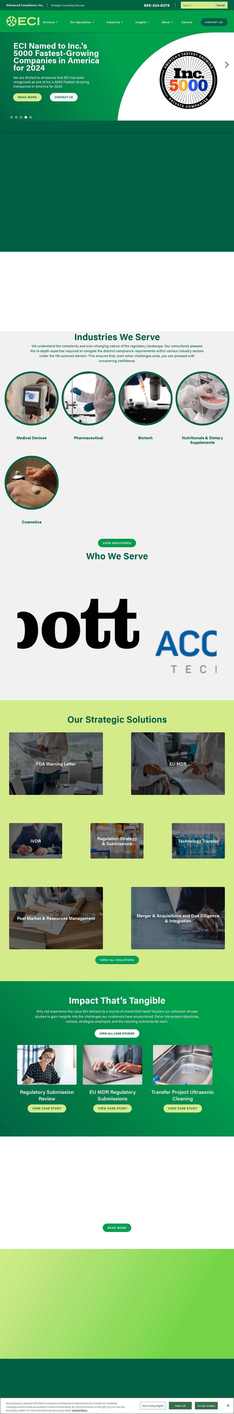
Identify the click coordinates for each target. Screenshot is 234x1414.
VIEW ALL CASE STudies (117, 1033)
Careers (187, 22)
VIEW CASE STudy (46, 1108)
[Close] (228, 1405)
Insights (140, 22)
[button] (50, 22)
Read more (27, 97)
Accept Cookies (206, 1405)
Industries (113, 22)
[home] (22, 21)
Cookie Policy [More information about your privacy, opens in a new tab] (79, 1410)
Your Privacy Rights (153, 1405)
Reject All (180, 1405)
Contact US (64, 97)
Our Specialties (80, 22)
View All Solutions (117, 960)
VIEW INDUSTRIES (117, 543)
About (166, 22)
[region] (117, 1406)
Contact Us (214, 22)
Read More (117, 1228)
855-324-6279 (157, 5)
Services (49, 22)
